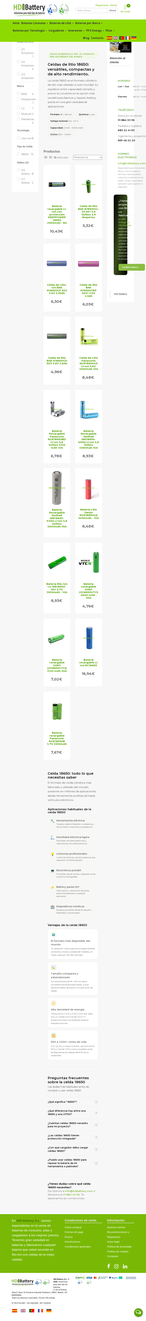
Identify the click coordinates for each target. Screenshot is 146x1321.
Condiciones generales (78, 1246)
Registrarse (102, 5)
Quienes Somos (116, 1227)
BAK (27, 94)
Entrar (113, 5)
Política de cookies (117, 1251)
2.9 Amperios (27, 78)
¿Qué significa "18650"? (73, 1102)
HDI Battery (120, 293)
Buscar (112, 10)
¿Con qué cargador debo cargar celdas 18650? (73, 1149)
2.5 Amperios (27, 53)
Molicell (27, 114)
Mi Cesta (126, 8)
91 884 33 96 (71, 1194)
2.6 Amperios (27, 65)
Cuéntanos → (131, 267)
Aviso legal (113, 1241)
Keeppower (27, 101)
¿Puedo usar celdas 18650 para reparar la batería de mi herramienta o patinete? (73, 1163)
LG (27, 108)
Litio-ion (27, 138)
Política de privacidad (119, 1246)
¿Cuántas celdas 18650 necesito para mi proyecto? (73, 1125)
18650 (27, 154)
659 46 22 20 (126, 140)
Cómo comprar (73, 1227)
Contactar (112, 1256)
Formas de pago (74, 1232)
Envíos (69, 1236)
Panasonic (27, 121)
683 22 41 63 (126, 130)
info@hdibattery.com (79, 1191)
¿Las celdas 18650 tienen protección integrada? (73, 1137)
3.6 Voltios (27, 172)
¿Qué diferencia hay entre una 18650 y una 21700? (73, 1112)
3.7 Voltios (27, 181)
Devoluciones (72, 1241)
